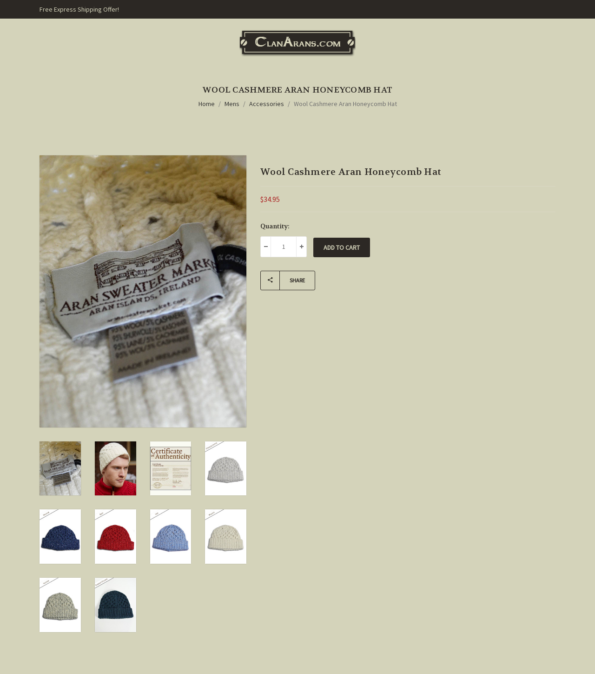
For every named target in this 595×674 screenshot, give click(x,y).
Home (206, 104)
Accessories (266, 104)
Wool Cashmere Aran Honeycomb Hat (345, 104)
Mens (232, 104)
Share (283, 280)
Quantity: (275, 226)
